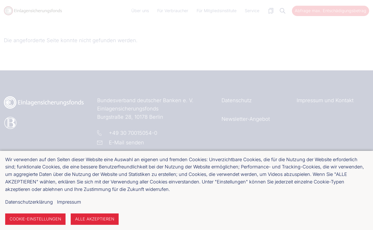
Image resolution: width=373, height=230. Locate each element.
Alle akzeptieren (94, 218)
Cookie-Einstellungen (35, 218)
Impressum (69, 202)
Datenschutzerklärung (29, 202)
